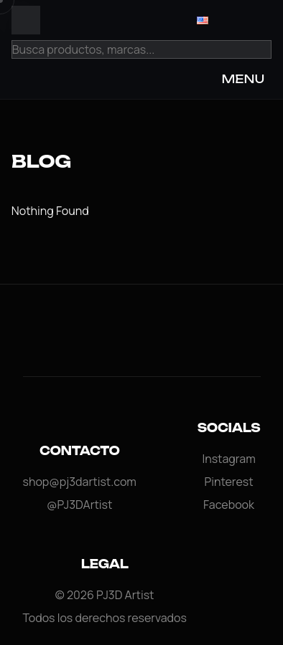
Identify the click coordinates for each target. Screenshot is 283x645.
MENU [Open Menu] (242, 79)
